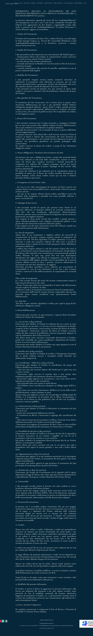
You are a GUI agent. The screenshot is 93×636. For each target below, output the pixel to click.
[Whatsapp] (3, 621)
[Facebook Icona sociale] (6, 621)
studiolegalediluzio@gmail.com (47, 623)
